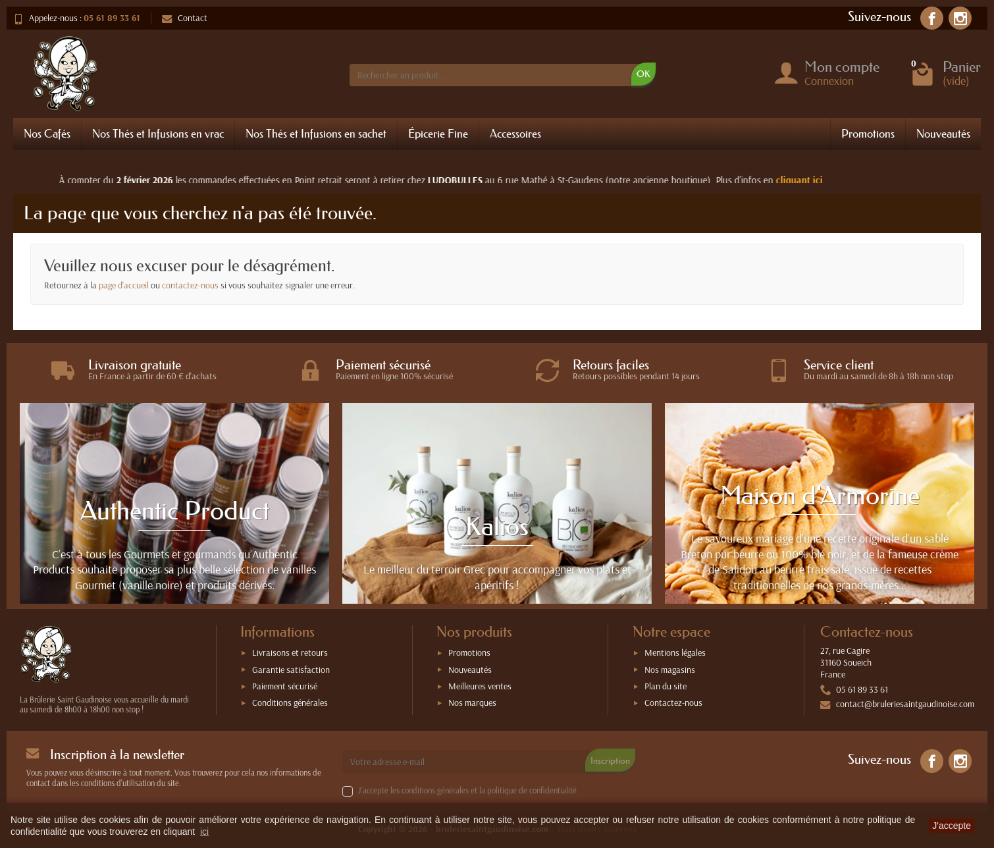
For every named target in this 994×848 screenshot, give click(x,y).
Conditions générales (290, 702)
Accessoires (515, 133)
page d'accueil (124, 285)
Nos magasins (669, 670)
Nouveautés (943, 133)
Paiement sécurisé (284, 686)
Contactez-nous (673, 702)
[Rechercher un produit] (495, 75)
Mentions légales (675, 652)
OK (643, 74)
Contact (184, 18)
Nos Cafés (47, 133)
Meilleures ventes (479, 686)
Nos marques (472, 702)
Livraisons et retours (290, 652)
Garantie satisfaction (291, 670)
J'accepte (951, 825)
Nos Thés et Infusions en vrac (158, 133)
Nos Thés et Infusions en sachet (316, 133)
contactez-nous (190, 285)
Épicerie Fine (438, 133)
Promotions (868, 133)
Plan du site (665, 686)
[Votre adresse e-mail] (468, 761)
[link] (931, 18)
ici (204, 831)
